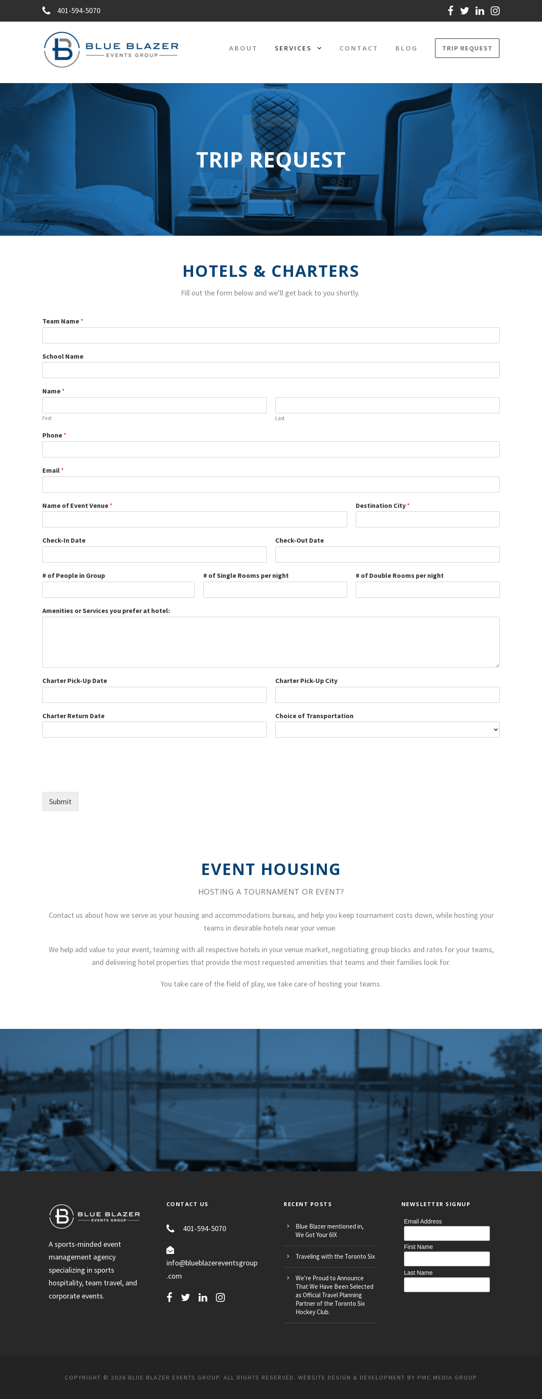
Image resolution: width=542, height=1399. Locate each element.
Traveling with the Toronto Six (335, 1256)
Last (280, 418)
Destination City (383, 505)
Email (53, 470)
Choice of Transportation (314, 715)
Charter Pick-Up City (306, 680)
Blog (406, 48)
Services (293, 48)
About (243, 48)
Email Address (423, 1221)
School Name (62, 356)
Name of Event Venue (77, 505)
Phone (54, 435)
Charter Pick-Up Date (74, 680)
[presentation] (106, 778)
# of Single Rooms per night (246, 575)
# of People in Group (73, 575)
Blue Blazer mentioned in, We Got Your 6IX (330, 1230)
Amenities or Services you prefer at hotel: (106, 610)
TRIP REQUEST (467, 48)
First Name (418, 1246)
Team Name (62, 321)
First (47, 418)
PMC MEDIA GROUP (447, 1377)
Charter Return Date (73, 715)
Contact (359, 48)
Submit (60, 801)
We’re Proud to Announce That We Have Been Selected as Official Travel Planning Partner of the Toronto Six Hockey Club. (334, 1295)
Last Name (418, 1272)
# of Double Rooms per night (400, 575)
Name (53, 391)
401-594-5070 (71, 10)
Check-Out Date (299, 540)
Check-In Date (64, 540)
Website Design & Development (351, 1377)
